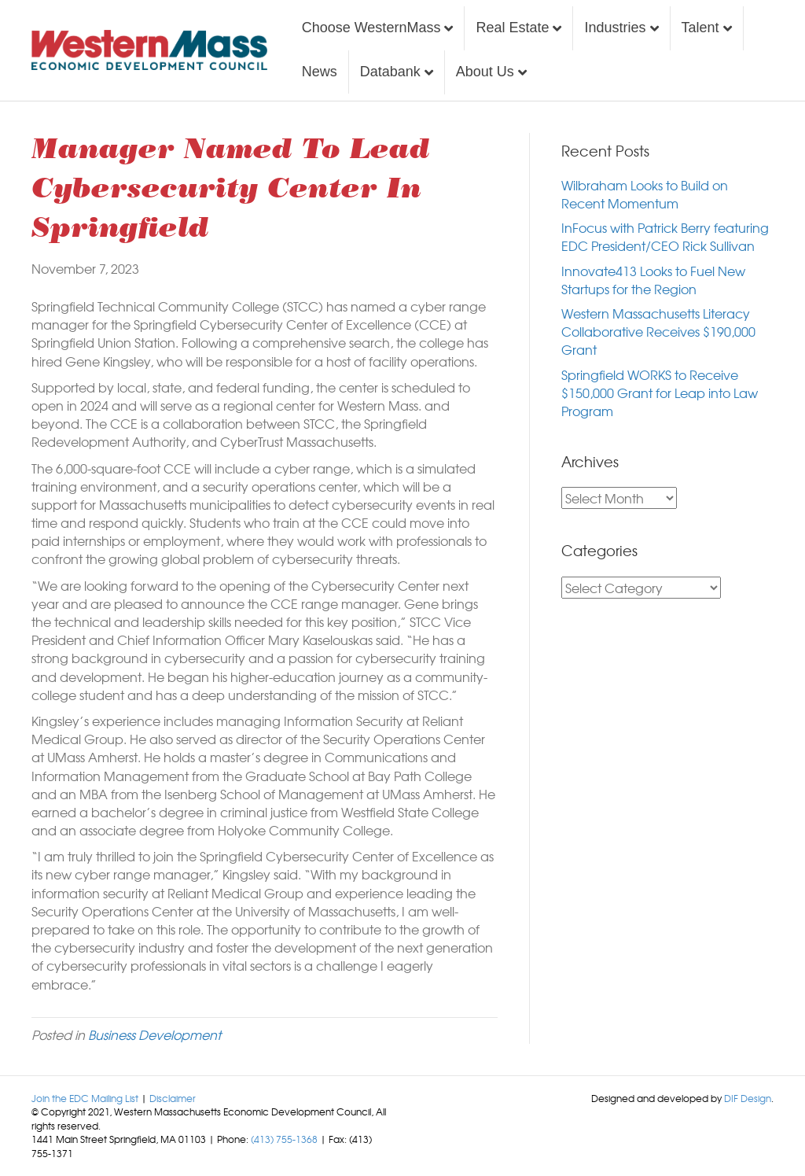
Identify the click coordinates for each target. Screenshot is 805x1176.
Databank (390, 71)
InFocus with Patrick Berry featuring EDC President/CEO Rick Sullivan (665, 236)
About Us (485, 71)
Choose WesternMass (371, 27)
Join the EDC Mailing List (84, 1098)
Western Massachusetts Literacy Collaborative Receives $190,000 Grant (658, 331)
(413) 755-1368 (284, 1139)
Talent (700, 27)
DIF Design (747, 1098)
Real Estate (512, 27)
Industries (614, 27)
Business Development (154, 1034)
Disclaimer (172, 1098)
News (319, 71)
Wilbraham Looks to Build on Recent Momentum (644, 193)
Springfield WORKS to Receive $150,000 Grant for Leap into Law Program (659, 392)
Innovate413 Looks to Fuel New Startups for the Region (653, 279)
